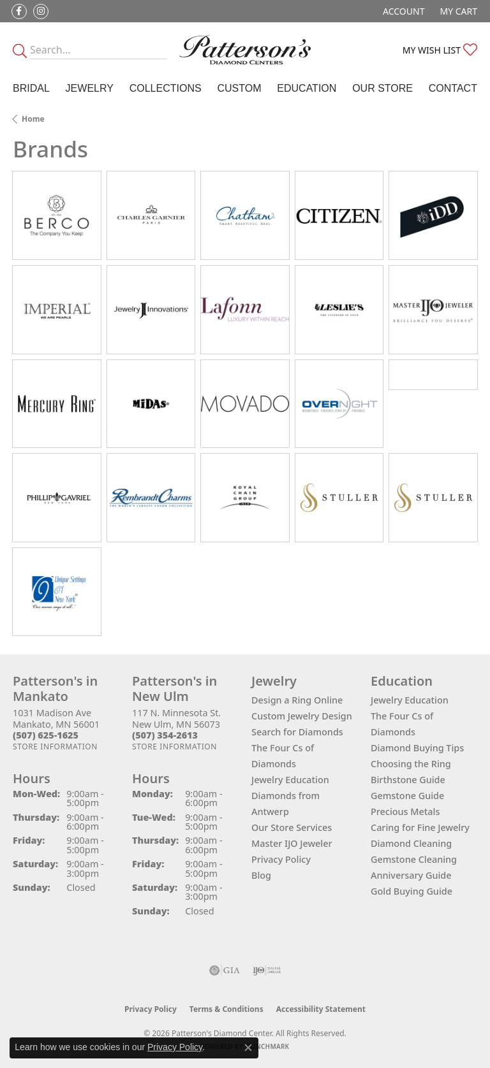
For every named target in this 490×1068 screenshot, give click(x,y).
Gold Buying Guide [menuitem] (411, 891)
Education (306, 88)
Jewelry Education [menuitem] (410, 700)
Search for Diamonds (297, 732)
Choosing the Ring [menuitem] (411, 764)
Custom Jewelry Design (301, 716)
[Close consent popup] (248, 1047)
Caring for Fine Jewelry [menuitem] (420, 827)
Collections (166, 88)
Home (33, 118)
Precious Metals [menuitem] (405, 811)
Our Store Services (291, 827)
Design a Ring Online (297, 700)
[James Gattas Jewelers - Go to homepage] (245, 49)
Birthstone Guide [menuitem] (408, 780)
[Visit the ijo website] (267, 970)
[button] (402, 11)
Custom (239, 88)
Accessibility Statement (321, 1009)
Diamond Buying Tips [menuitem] (417, 748)
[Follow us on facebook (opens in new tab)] (19, 11)
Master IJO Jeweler (291, 843)
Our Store (382, 88)
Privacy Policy (281, 859)
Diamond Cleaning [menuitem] (411, 843)
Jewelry (90, 88)
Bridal (31, 88)
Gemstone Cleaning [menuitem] (414, 859)
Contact (453, 88)
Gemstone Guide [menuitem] (407, 796)
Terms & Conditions (226, 1009)
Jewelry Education (290, 780)
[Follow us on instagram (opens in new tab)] (40, 11)
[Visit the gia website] (224, 970)
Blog (261, 875)
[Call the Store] (45, 735)
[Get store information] (55, 746)
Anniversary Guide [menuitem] (411, 875)
